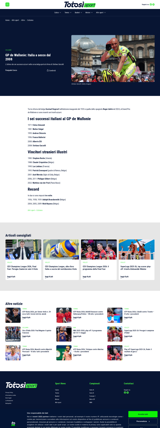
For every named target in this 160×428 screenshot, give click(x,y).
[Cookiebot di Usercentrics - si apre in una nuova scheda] (13, 424)
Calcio (56, 13)
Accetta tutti (143, 397)
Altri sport (99, 13)
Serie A (91, 390)
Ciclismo (30, 20)
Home (7, 20)
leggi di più (11, 277)
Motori (88, 13)
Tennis (67, 13)
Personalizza (143, 404)
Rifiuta (143, 411)
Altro (23, 20)
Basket (77, 13)
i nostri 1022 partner (40, 399)
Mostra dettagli (33, 424)
